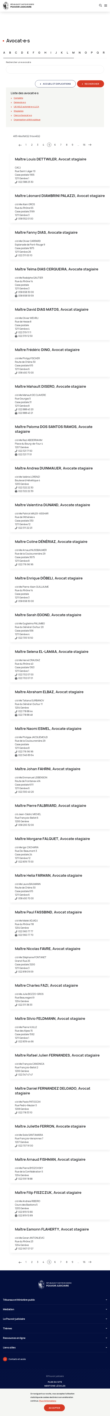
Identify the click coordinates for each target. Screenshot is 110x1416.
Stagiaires (18, 111)
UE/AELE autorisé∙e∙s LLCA (26, 106)
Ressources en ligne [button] (55, 1338)
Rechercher (91, 84)
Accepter (54, 1409)
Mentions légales (55, 1386)
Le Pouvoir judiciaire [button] (55, 1318)
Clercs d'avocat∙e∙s (23, 115)
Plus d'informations (47, 1402)
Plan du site (55, 1382)
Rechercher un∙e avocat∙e (18, 62)
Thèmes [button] (55, 1328)
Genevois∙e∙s (20, 102)
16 (84, 144)
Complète (18, 98)
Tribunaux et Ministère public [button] (55, 1299)
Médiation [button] (55, 1309)
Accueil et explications (56, 84)
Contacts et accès (17, 1359)
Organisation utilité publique (27, 119)
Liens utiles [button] (55, 1347)
